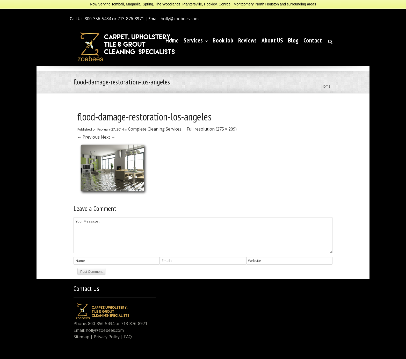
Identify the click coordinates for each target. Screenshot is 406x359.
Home (172, 40)
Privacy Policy (107, 337)
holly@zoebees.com (105, 330)
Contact (312, 40)
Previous (88, 137)
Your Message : (203, 235)
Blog (293, 40)
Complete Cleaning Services (155, 129)
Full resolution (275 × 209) (212, 129)
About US (272, 40)
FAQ (128, 337)
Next (108, 137)
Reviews (247, 40)
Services (196, 40)
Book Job (223, 40)
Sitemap (81, 337)
